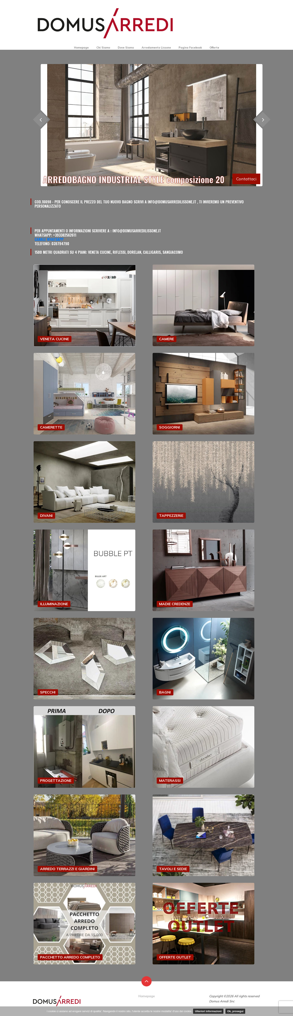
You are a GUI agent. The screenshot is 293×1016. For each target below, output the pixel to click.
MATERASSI (170, 780)
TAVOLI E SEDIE (173, 868)
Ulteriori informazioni (208, 1011)
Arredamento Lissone (156, 47)
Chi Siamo (103, 47)
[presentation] (262, 119)
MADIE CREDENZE (174, 604)
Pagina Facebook (190, 47)
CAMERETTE (51, 427)
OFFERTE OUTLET (175, 957)
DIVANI (46, 515)
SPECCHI (48, 692)
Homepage (81, 47)
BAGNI (165, 692)
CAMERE (166, 339)
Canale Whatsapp (49, 239)
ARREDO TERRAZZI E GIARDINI (67, 868)
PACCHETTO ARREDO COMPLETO (70, 957)
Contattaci (246, 178)
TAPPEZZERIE (171, 515)
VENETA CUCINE (54, 339)
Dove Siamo (126, 47)
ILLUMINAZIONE (54, 604)
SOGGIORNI (169, 427)
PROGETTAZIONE (55, 780)
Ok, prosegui (235, 1011)
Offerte (214, 47)
